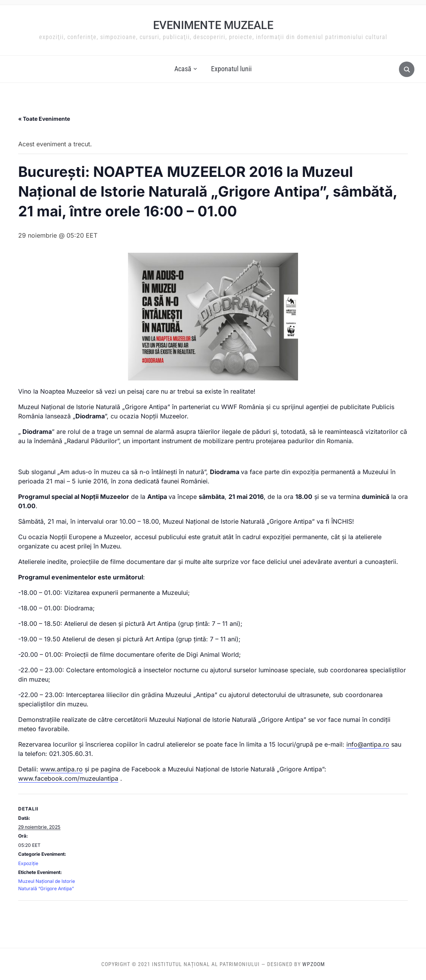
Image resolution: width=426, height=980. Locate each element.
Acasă (182, 69)
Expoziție (28, 863)
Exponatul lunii (231, 69)
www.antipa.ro (61, 769)
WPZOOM (313, 964)
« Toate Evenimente (44, 118)
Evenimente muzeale (213, 25)
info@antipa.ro (367, 744)
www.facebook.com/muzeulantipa (68, 778)
